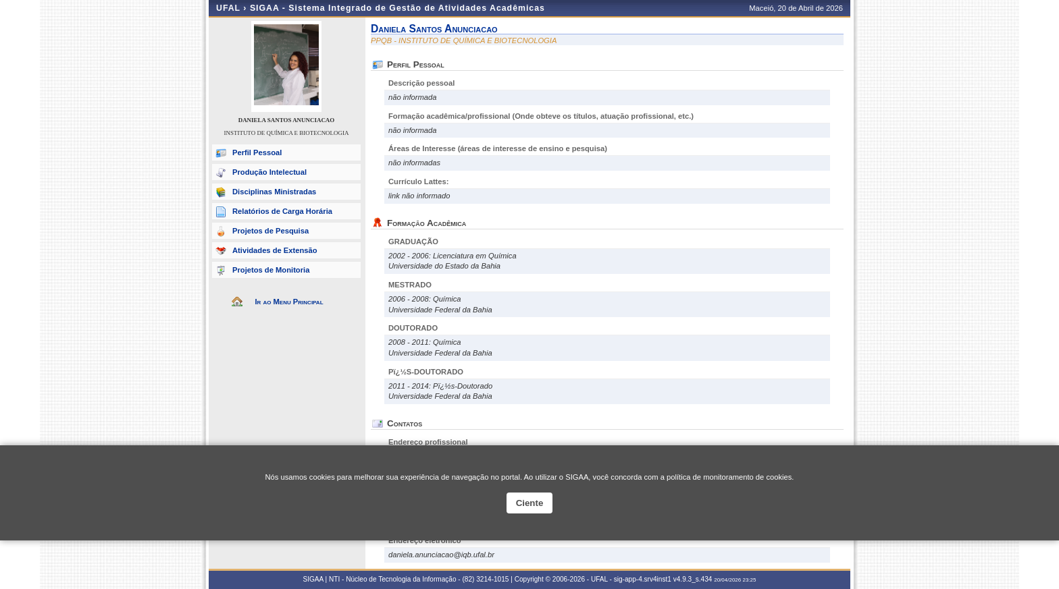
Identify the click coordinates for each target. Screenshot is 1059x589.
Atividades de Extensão (274, 250)
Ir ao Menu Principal (289, 302)
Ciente (530, 503)
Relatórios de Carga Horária (282, 211)
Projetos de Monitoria (270, 270)
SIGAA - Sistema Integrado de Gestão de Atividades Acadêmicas (397, 8)
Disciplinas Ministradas (274, 192)
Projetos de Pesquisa (270, 231)
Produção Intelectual (269, 172)
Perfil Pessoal (257, 152)
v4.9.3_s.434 (693, 579)
